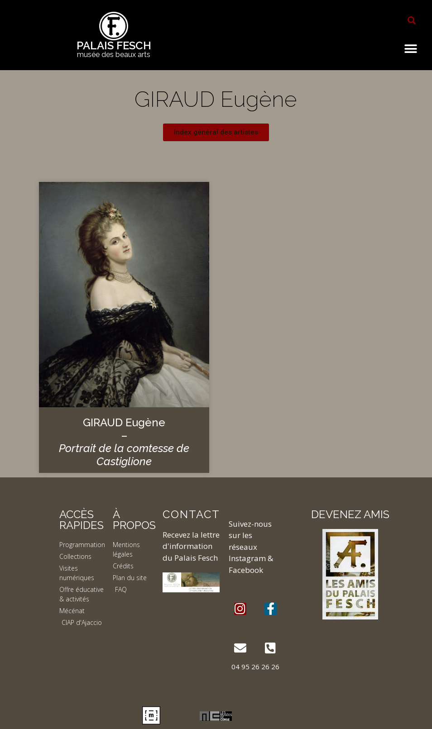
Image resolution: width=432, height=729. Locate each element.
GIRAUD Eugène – (124, 442)
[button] (412, 20)
